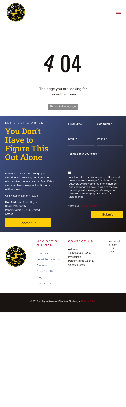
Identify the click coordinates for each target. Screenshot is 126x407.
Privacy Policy (88, 205)
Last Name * (104, 123)
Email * (72, 138)
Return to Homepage (63, 106)
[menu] (119, 12)
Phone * (102, 138)
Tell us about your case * (83, 153)
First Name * (76, 123)
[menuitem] (48, 253)
